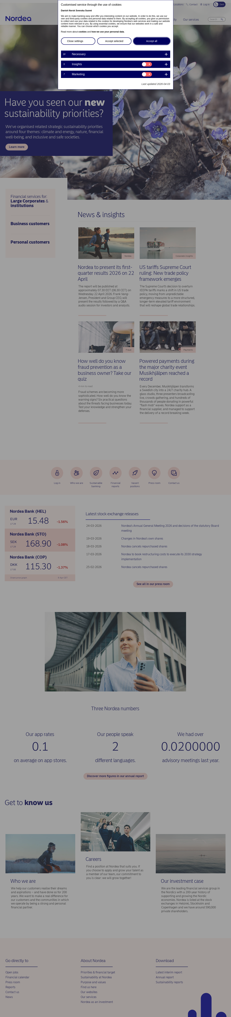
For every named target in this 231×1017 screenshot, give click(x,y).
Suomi (88, 10)
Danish (64, 10)
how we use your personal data (107, 31)
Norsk (72, 10)
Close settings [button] (75, 41)
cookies (83, 31)
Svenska (80, 10)
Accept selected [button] (114, 41)
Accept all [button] (151, 41)
